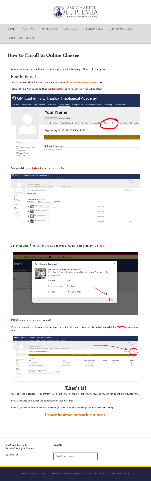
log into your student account (83, 82)
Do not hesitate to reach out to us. (75, 415)
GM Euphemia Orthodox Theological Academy (75, 12)
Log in (126, 474)
